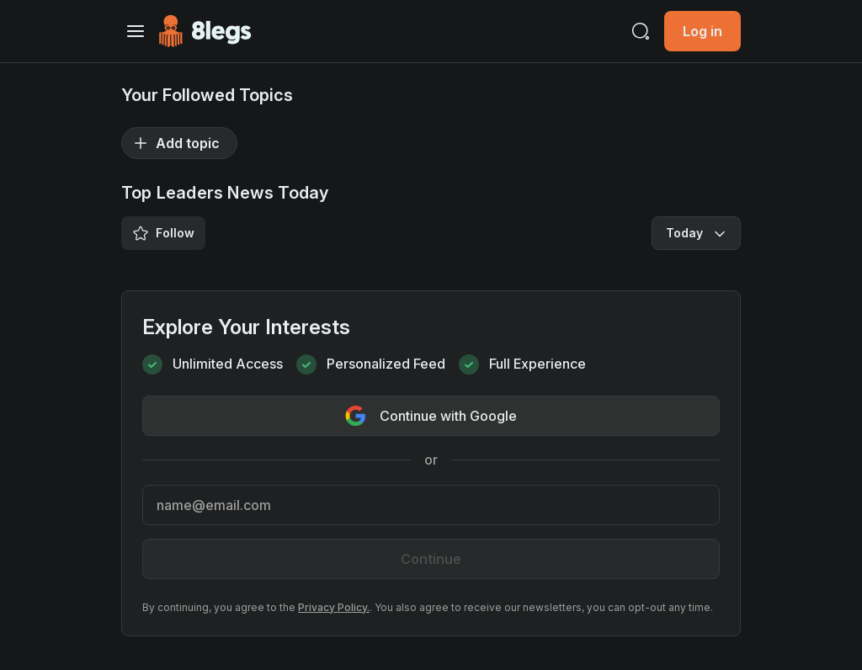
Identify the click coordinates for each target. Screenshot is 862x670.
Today (698, 233)
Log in (702, 31)
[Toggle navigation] (135, 31)
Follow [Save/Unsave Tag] (163, 233)
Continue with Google (431, 416)
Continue (431, 558)
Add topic (176, 143)
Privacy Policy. (334, 607)
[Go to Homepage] (205, 31)
